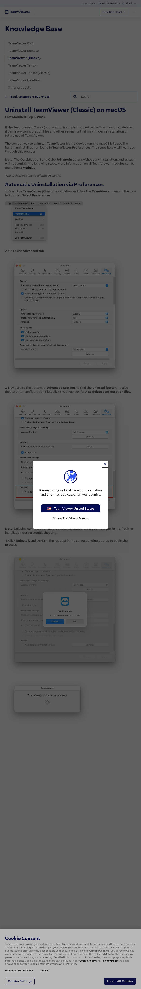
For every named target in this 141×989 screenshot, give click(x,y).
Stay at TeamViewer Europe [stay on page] (70, 518)
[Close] (105, 464)
